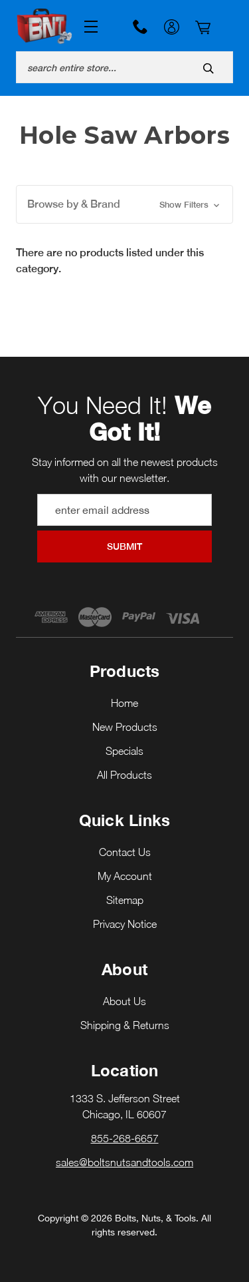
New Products (124, 727)
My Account (171, 28)
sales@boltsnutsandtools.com (124, 1162)
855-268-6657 (140, 26)
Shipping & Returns (124, 1025)
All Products (124, 775)
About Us (124, 1001)
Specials (124, 751)
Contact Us (125, 852)
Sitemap (124, 900)
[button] (124, 204)
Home (124, 703)
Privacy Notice (125, 924)
